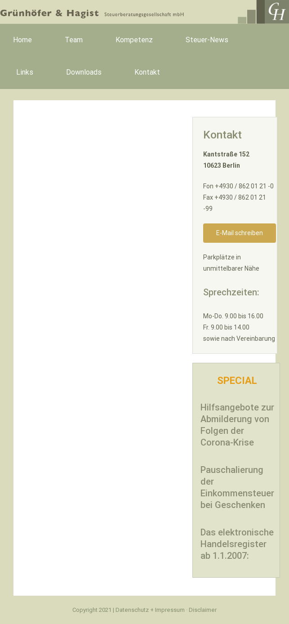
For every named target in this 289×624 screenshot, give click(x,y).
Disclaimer (203, 609)
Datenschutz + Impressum (151, 609)
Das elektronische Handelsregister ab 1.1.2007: (237, 544)
